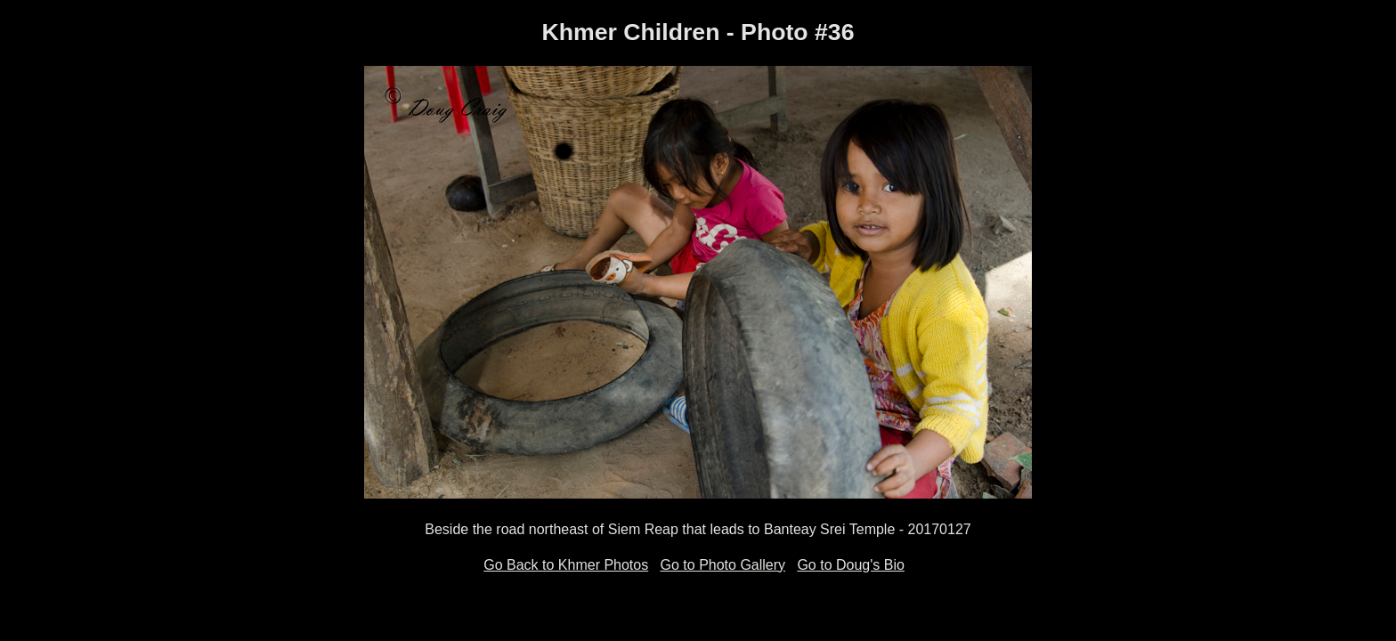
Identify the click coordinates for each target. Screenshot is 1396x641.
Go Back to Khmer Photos (565, 564)
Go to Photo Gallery (723, 564)
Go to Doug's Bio (850, 564)
